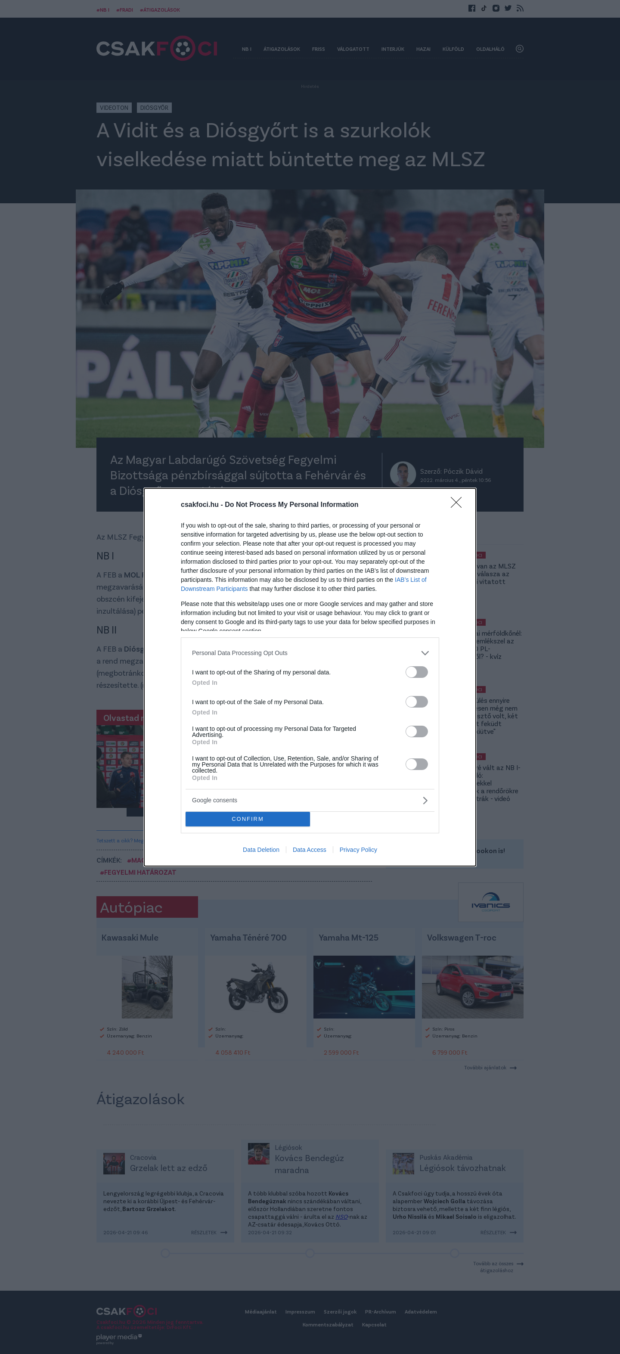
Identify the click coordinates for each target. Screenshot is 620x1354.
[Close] (459, 505)
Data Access (309, 849)
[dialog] (310, 677)
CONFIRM (248, 818)
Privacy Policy (358, 849)
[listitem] (310, 652)
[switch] (417, 671)
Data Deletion (261, 849)
